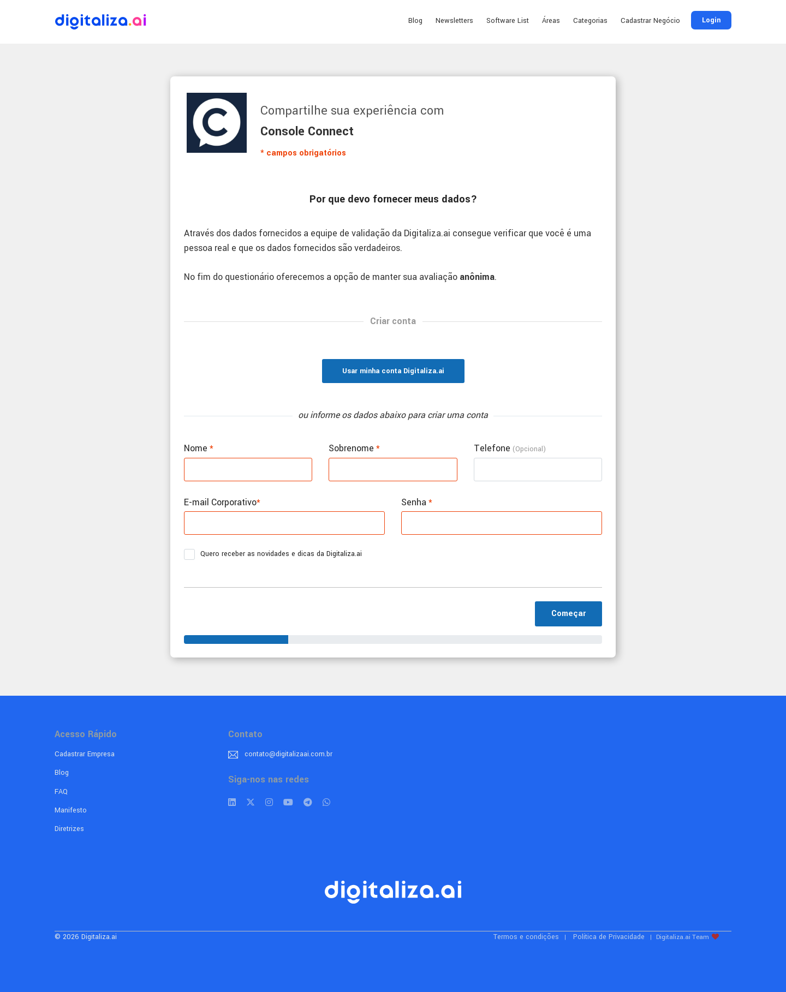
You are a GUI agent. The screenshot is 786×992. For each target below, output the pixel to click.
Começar (568, 613)
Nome (198, 448)
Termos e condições (526, 937)
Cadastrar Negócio (650, 21)
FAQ (61, 792)
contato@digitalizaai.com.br (288, 754)
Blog (415, 21)
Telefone (510, 448)
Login (711, 20)
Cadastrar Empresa (85, 754)
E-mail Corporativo (222, 502)
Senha (416, 502)
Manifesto (71, 810)
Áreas (551, 21)
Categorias (590, 21)
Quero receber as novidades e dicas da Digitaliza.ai (276, 554)
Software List (507, 21)
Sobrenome (354, 448)
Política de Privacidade (609, 937)
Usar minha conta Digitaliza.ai (393, 371)
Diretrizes (69, 829)
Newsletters (454, 21)
